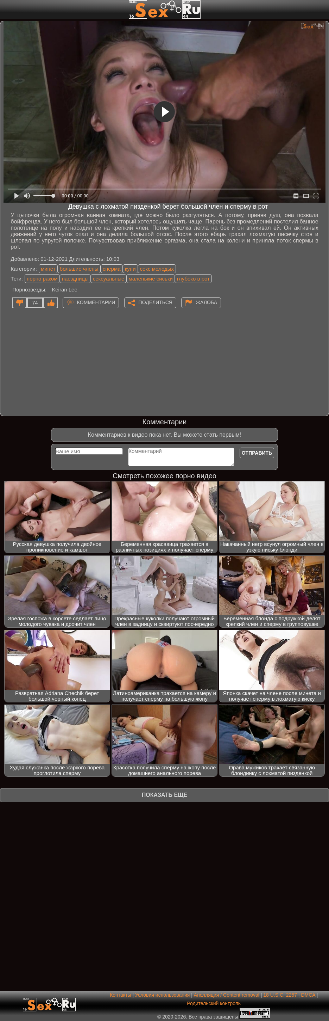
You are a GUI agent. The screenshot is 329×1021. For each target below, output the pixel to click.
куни (130, 269)
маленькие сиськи (150, 279)
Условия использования (162, 995)
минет (48, 269)
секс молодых (157, 269)
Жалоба (206, 302)
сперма (112, 269)
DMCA (308, 995)
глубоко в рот (193, 279)
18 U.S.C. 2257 (280, 995)
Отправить (257, 453)
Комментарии (96, 302)
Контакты (120, 995)
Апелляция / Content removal (226, 995)
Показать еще (164, 795)
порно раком (42, 279)
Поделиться (155, 302)
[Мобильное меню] (6, 9)
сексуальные (109, 279)
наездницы (75, 279)
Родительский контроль (214, 1003)
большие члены (79, 269)
